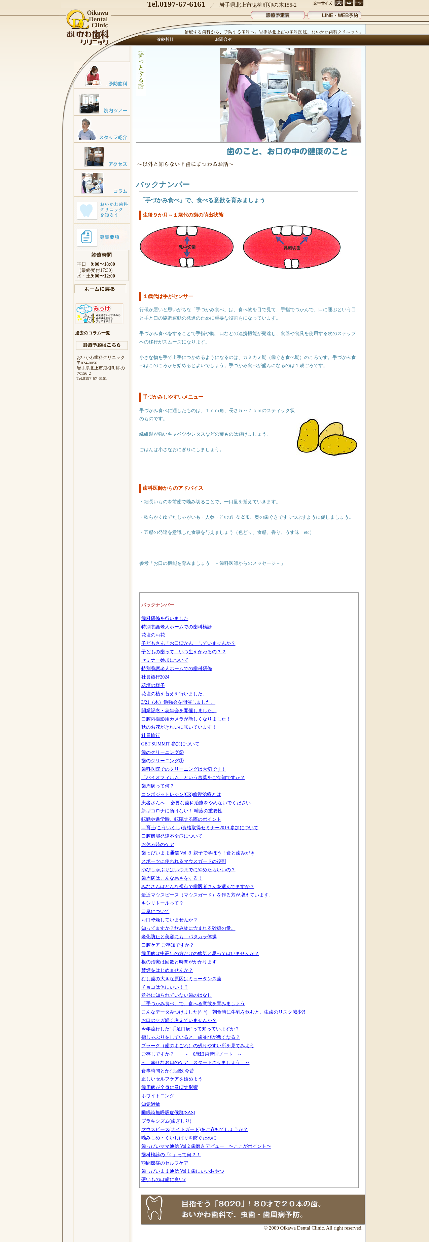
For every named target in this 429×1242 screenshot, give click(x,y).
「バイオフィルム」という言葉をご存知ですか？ (193, 777)
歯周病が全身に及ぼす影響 (169, 1087)
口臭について (155, 911)
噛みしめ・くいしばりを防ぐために (179, 1137)
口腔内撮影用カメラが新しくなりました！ (186, 719)
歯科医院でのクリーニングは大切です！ (183, 769)
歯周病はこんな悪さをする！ (172, 878)
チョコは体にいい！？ (164, 987)
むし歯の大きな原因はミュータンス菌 (181, 978)
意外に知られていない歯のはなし (176, 995)
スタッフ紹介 (102, 128)
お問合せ (222, 40)
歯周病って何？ (157, 786)
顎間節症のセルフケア (164, 1163)
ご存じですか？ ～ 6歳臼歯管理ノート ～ (192, 1054)
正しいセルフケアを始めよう (172, 1079)
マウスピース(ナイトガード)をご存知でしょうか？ (194, 1129)
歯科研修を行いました (164, 618)
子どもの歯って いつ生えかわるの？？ (183, 651)
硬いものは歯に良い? (163, 1179)
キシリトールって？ (162, 903)
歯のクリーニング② (162, 752)
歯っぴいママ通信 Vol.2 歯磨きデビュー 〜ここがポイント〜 (206, 1146)
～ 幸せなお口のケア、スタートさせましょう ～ (195, 1062)
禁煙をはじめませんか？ (167, 970)
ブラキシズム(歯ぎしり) (166, 1121)
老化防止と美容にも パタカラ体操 (179, 936)
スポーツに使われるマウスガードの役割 (183, 861)
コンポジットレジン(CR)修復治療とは (181, 794)
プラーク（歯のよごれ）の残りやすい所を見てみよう (197, 1045)
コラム (102, 182)
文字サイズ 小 (359, 3)
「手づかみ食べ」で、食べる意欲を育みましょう (193, 1003)
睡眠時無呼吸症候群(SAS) (168, 1112)
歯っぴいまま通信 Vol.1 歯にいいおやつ (182, 1171)
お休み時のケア (157, 844)
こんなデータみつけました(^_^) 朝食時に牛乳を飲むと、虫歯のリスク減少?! (223, 1012)
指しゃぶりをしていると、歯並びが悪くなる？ (190, 1037)
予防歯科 (102, 75)
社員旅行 (150, 735)
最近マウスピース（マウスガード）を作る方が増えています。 (207, 895)
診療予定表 (278, 14)
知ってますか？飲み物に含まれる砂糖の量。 (188, 928)
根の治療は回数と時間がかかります (179, 961)
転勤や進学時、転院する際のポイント (181, 819)
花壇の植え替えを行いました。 (174, 693)
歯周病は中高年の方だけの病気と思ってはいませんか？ (200, 953)
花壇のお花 (153, 634)
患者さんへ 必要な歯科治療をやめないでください (196, 802)
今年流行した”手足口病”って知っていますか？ (190, 1028)
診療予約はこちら (102, 345)
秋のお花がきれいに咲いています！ (179, 727)
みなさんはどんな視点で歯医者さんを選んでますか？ (197, 886)
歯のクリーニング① (162, 760)
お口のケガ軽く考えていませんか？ (179, 1020)
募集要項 (102, 236)
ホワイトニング (157, 1095)
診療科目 (165, 40)
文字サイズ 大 (338, 3)
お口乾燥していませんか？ (169, 919)
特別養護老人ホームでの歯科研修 (176, 668)
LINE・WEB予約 (334, 14)
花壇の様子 (153, 685)
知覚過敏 (150, 1104)
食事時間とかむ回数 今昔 (167, 1070)
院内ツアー (102, 101)
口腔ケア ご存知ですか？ (167, 945)
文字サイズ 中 (349, 3)
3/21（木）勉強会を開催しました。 (178, 702)
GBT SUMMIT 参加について (170, 743)
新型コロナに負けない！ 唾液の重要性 (181, 810)
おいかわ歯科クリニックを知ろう (102, 209)
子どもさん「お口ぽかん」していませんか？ (188, 643)
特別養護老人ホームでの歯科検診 (176, 626)
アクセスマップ (102, 155)
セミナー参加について (164, 660)
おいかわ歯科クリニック (88, 28)
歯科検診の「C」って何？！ (171, 1154)
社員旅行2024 (155, 677)
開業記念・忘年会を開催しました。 (179, 710)
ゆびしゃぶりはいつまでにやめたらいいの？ (188, 869)
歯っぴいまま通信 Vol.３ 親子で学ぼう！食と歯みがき (198, 852)
